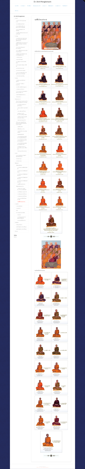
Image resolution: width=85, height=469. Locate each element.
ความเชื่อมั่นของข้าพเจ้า (20, 23)
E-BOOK (19, 214)
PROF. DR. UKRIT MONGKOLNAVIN (42, 467)
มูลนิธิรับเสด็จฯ (20, 126)
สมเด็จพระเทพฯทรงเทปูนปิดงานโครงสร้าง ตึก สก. (22, 117)
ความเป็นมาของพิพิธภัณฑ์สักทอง (22, 168)
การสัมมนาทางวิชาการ (20, 89)
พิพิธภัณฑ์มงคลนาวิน (20, 186)
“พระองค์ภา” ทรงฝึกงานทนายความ (20, 84)
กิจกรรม (16, 10)
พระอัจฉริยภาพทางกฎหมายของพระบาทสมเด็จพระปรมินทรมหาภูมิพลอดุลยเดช (21, 39)
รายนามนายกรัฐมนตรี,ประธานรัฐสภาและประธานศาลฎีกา (21, 73)
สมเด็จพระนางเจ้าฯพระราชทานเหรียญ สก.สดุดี (21, 114)
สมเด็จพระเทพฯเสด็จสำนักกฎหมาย (20, 81)
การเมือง (23, 5)
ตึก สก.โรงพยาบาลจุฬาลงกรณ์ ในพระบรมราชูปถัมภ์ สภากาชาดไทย (22, 102)
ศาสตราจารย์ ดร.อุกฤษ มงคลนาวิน (21, 21)
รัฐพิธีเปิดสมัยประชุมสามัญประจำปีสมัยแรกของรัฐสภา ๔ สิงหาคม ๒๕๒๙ (22, 44)
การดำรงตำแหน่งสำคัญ (20, 75)
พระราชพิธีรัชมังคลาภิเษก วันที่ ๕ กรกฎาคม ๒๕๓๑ (22, 51)
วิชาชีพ (29, 5)
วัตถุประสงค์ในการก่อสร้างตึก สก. (22, 108)
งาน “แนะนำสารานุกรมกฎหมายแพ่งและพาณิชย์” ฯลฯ (21, 92)
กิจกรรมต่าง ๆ (18, 96)
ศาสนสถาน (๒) (18, 160)
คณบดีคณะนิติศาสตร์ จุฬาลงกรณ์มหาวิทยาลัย (22, 33)
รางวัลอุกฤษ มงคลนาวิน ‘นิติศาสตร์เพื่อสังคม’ (21, 218)
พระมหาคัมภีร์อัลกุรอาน (22, 220)
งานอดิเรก (57, 5)
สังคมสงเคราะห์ (36, 5)
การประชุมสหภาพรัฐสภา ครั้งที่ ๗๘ (21, 65)
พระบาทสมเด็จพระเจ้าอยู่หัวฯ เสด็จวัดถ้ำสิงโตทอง (21, 156)
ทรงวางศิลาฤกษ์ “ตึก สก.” (22, 111)
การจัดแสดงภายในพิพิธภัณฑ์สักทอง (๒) (22, 175)
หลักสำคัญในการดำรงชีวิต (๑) (21, 226)
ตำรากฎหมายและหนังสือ (20, 212)
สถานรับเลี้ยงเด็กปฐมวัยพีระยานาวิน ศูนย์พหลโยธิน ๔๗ (22, 137)
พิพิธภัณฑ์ (50, 5)
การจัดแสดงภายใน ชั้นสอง (22, 196)
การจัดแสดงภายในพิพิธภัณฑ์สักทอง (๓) (22, 178)
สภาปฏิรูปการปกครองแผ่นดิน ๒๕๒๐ (21, 62)
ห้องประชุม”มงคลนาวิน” (22, 120)
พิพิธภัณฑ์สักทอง (19, 165)
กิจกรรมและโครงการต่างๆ (22, 151)
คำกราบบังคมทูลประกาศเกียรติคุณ (20, 30)
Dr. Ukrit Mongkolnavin (42, 2)
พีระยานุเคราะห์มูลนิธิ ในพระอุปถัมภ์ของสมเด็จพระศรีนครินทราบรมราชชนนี (21, 123)
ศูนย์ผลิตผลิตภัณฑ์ (21, 134)
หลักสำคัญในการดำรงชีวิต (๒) (21, 229)
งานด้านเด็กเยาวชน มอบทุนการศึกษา (22, 132)
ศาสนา (44, 5)
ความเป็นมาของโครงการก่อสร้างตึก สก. (21, 105)
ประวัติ (16, 5)
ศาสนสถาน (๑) (18, 158)
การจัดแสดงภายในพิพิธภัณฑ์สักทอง (22, 171)
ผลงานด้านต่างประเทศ (20, 68)
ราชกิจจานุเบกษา (19, 57)
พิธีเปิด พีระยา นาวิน (21, 128)
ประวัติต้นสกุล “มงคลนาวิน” (22, 191)
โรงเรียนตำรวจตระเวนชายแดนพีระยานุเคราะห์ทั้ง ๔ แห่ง (22, 147)
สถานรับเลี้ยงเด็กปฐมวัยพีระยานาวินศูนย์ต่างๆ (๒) (22, 144)
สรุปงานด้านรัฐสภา (19, 59)
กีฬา (17, 210)
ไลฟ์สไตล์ (65, 5)
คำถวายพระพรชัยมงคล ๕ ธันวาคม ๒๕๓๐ (20, 48)
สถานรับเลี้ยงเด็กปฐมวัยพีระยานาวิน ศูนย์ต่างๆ (22, 140)
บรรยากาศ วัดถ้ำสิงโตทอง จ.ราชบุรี (21, 199)
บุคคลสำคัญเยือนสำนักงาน (20, 94)
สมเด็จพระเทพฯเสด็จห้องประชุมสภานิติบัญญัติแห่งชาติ (21, 54)
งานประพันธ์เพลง (19, 206)
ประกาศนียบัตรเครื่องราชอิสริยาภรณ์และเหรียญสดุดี (20, 27)
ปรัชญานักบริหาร (19, 224)
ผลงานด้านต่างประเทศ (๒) (20, 70)
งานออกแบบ (18, 208)
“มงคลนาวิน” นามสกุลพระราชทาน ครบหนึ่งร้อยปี (21, 189)
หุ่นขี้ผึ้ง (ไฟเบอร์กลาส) (21, 184)
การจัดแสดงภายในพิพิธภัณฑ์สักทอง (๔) (22, 181)
